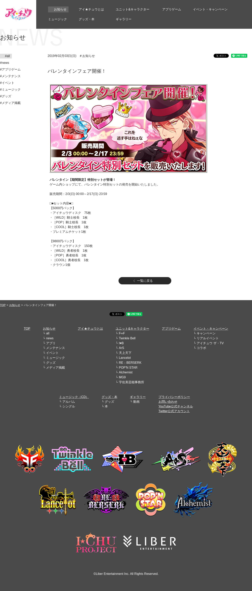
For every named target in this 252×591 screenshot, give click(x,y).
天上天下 (125, 352)
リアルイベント (208, 338)
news (49, 338)
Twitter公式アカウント (174, 411)
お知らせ (14, 305)
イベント (52, 352)
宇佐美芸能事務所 (131, 382)
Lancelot (125, 357)
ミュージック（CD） (74, 397)
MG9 (122, 377)
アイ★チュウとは (90, 328)
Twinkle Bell (127, 338)
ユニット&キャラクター (132, 328)
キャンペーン (206, 333)
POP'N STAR (128, 367)
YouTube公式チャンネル (175, 406)
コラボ (201, 348)
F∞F (122, 333)
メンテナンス (55, 348)
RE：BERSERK (130, 362)
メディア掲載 (55, 367)
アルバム (68, 401)
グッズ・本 (109, 397)
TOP (3, 305)
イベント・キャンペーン (211, 328)
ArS (121, 348)
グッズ (51, 362)
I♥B (121, 343)
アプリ (51, 343)
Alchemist (125, 372)
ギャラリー (138, 397)
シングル (68, 406)
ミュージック (55, 357)
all (47, 333)
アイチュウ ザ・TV (210, 343)
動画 (136, 401)
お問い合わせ (167, 401)
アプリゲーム (171, 328)
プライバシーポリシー (174, 397)
